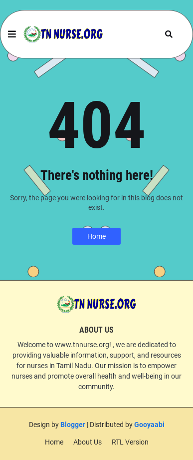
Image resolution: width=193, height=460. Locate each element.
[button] (11, 34)
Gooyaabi (149, 425)
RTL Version (130, 442)
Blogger (72, 425)
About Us (87, 442)
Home (96, 236)
